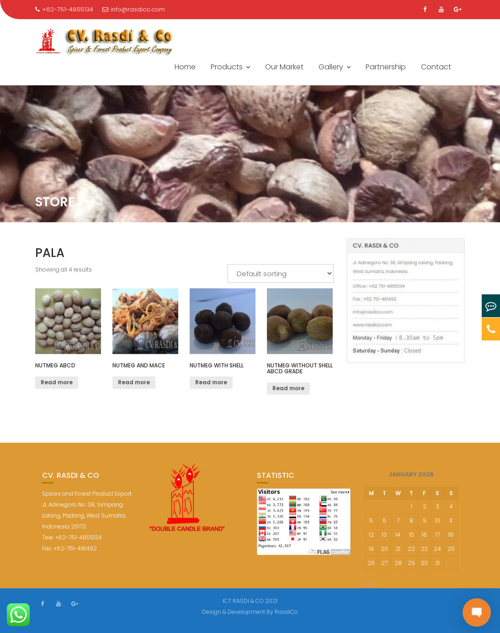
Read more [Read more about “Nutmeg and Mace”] (134, 383)
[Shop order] (281, 274)
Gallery (331, 67)
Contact (436, 67)
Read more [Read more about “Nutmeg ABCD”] (57, 383)
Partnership (386, 67)
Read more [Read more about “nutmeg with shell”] (211, 383)
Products (227, 67)
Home (185, 67)
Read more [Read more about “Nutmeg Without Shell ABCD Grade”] (288, 389)
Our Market (284, 67)
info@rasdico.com (133, 9)
